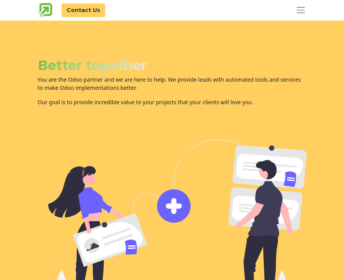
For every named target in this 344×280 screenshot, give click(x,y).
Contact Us (83, 10)
